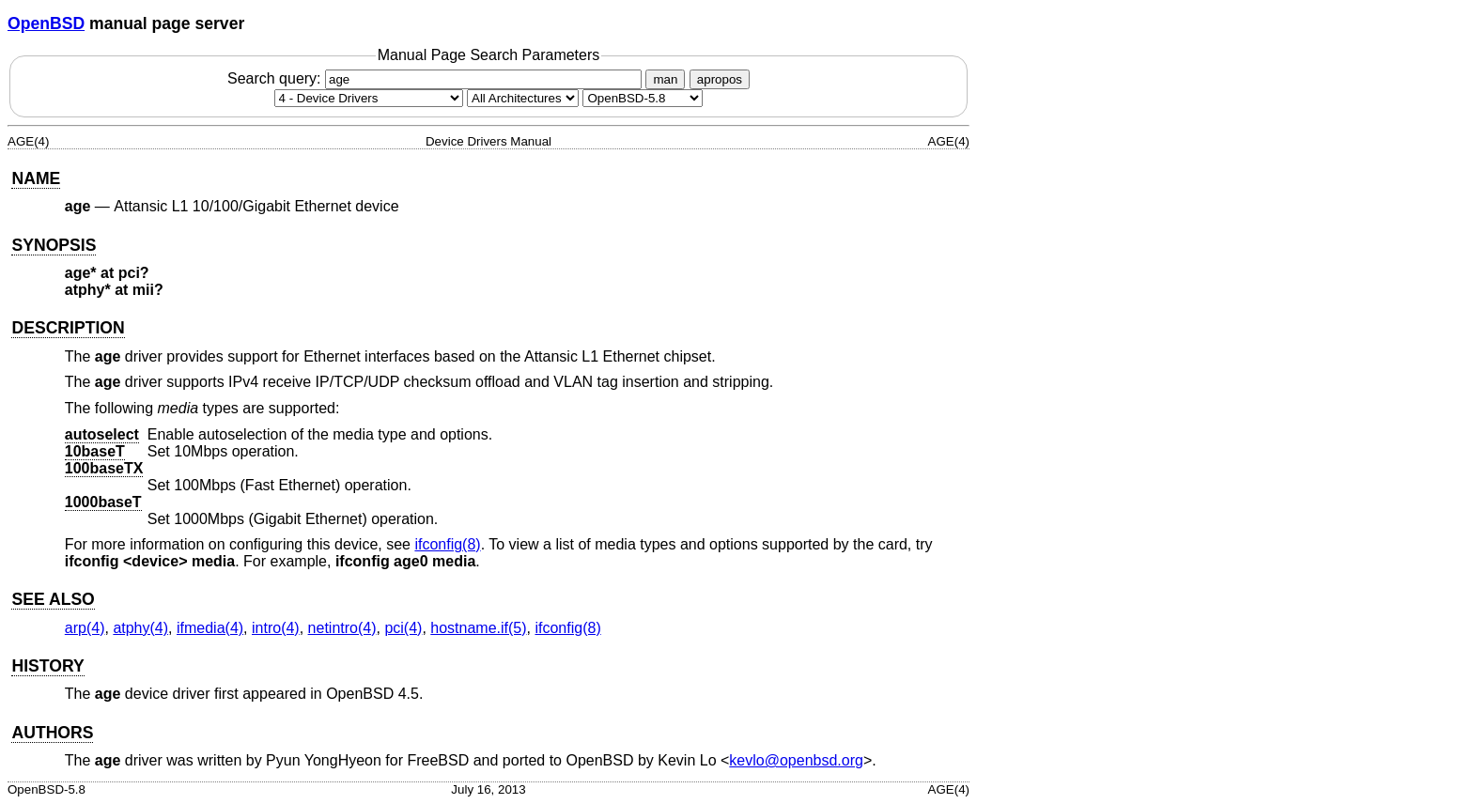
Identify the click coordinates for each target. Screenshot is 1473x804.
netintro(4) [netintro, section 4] (342, 628)
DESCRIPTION (67, 327)
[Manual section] (368, 98)
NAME (35, 178)
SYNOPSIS (53, 245)
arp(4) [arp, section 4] (85, 628)
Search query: (436, 78)
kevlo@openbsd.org (796, 760)
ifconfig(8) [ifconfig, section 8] (447, 544)
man (665, 79)
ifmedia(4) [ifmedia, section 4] (210, 628)
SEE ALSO (52, 599)
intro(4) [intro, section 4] (276, 628)
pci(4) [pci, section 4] (403, 628)
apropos (719, 79)
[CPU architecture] (523, 98)
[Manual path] (642, 98)
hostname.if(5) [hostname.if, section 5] (478, 628)
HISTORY (47, 666)
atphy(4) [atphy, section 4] (140, 628)
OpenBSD (46, 23)
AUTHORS (52, 732)
